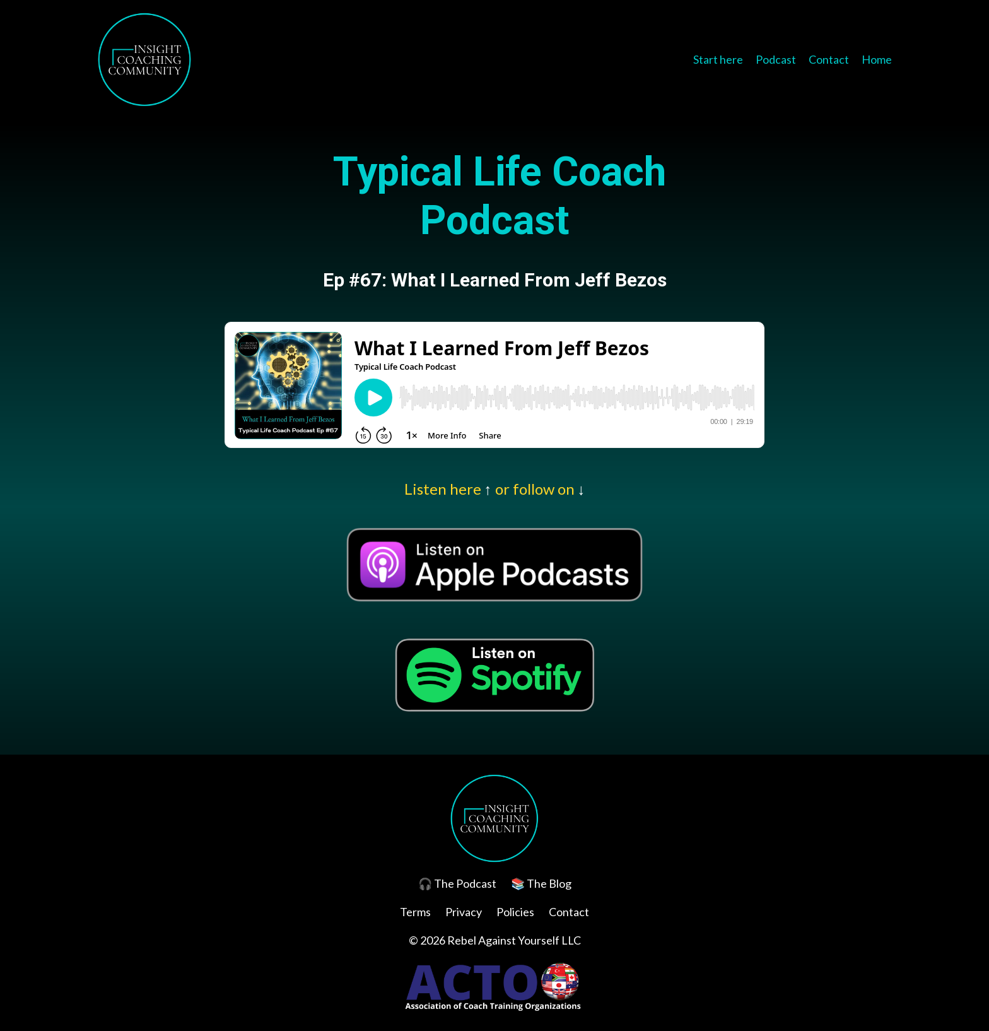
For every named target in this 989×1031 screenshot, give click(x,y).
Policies (515, 912)
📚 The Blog (541, 883)
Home (877, 59)
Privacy (463, 912)
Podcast (776, 59)
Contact (829, 59)
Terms (415, 912)
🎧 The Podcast (457, 883)
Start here (718, 59)
